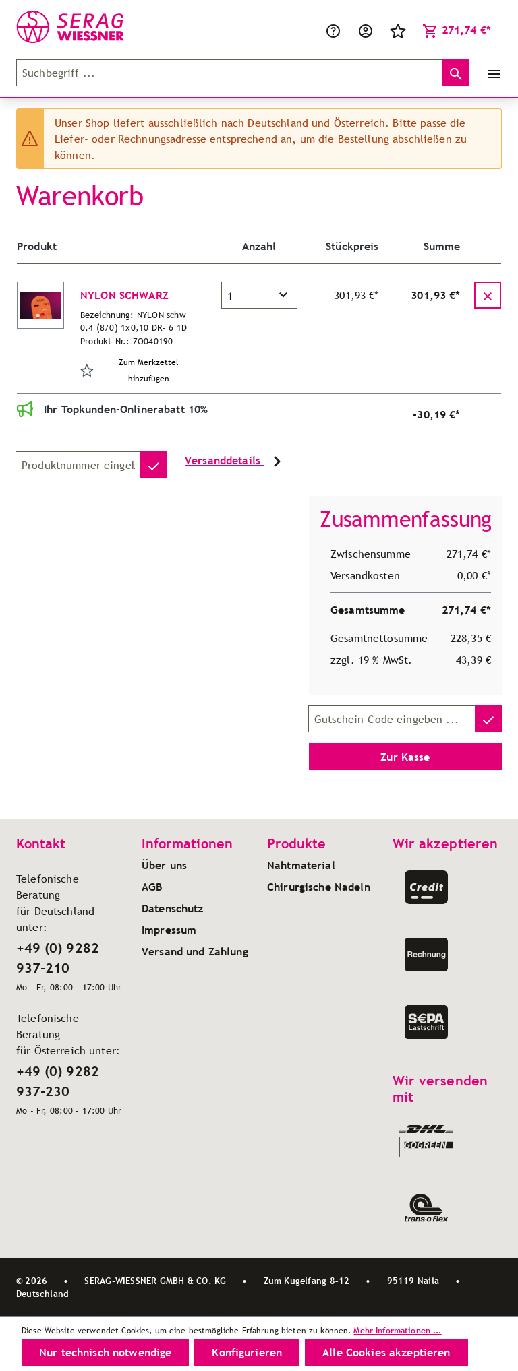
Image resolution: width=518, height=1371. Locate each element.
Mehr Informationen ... (397, 1330)
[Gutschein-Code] (392, 718)
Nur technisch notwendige (105, 1352)
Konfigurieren (247, 1352)
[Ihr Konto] (365, 29)
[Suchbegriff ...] (229, 72)
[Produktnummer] (78, 464)
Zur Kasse (405, 756)
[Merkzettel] (397, 29)
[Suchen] (455, 72)
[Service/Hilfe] (333, 29)
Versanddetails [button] (235, 461)
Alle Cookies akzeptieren (386, 1352)
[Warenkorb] (456, 29)
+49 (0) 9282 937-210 (57, 958)
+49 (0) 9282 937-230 (57, 1081)
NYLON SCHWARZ (124, 295)
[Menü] (491, 72)
